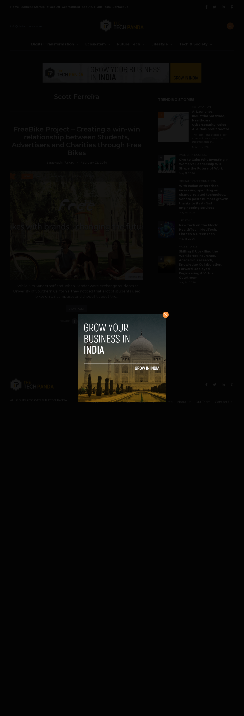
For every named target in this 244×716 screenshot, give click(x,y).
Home (14, 7)
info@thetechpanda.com (26, 26)
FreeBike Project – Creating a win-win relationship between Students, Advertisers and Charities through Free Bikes (77, 141)
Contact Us (120, 7)
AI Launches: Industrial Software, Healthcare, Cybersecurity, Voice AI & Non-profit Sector (210, 120)
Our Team (104, 7)
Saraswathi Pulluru (60, 162)
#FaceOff (53, 7)
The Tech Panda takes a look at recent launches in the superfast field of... (209, 138)
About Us (88, 7)
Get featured (71, 7)
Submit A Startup (33, 7)
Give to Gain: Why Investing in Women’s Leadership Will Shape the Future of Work (204, 164)
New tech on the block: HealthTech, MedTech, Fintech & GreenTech (198, 229)
